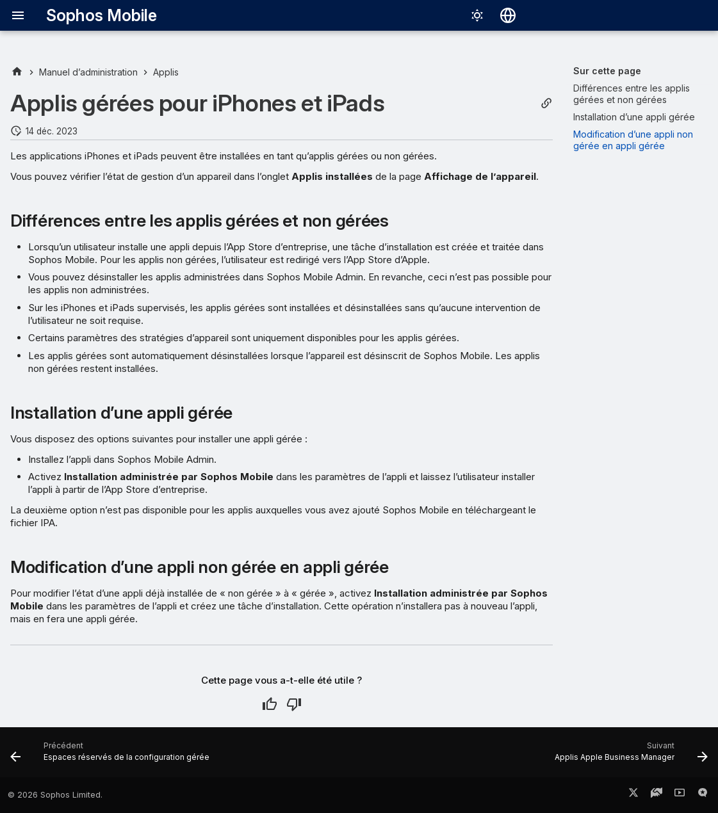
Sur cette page (607, 70)
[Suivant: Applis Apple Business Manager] (628, 756)
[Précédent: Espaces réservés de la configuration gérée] (112, 756)
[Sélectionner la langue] (508, 15)
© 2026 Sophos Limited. (55, 795)
